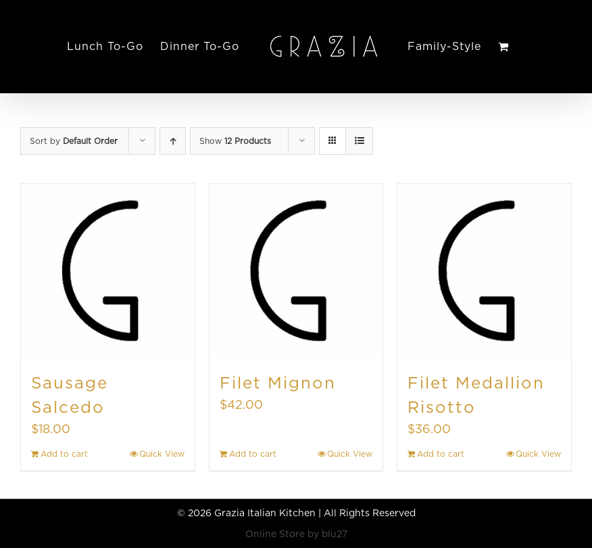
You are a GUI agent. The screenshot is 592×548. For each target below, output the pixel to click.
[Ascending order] (172, 141)
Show (235, 141)
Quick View (161, 454)
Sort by (74, 141)
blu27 (334, 533)
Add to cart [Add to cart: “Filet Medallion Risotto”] (440, 454)
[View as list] (359, 141)
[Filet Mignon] (296, 270)
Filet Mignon (278, 383)
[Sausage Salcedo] (108, 270)
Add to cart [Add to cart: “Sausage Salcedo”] (64, 454)
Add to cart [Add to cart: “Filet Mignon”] (252, 454)
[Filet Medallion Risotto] (484, 270)
